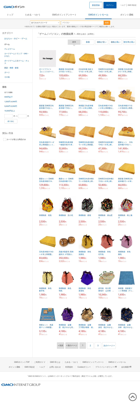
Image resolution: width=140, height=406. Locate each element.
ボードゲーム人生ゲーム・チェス (16, 62)
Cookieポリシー (84, 367)
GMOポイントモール (98, 14)
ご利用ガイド (39, 362)
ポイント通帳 (126, 14)
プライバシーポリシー (106, 367)
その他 (7, 77)
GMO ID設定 (132, 5)
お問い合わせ (55, 367)
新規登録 (96, 5)
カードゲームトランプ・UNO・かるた (16, 55)
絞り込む (11, 121)
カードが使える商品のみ (14, 139)
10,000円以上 (9, 111)
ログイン (110, 5)
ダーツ (7, 72)
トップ (10, 14)
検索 (107, 23)
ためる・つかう (32, 14)
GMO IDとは (55, 362)
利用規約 (69, 367)
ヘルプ (122, 5)
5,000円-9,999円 (10, 106)
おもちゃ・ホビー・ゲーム (15, 38)
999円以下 (8, 97)
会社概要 (126, 367)
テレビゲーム (9, 49)
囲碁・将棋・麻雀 (11, 68)
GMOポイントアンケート (64, 14)
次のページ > (108, 345)
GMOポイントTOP (22, 362)
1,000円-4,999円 (10, 102)
